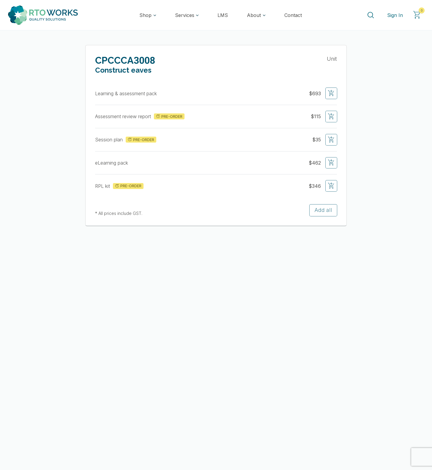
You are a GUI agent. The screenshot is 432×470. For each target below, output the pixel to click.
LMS (222, 15)
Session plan (109, 140)
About (254, 15)
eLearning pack (112, 163)
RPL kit (103, 186)
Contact (293, 15)
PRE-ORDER (168, 116)
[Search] (370, 15)
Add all (323, 210)
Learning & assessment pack (126, 93)
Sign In (395, 15)
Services (184, 15)
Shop (145, 15)
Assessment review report (123, 116)
